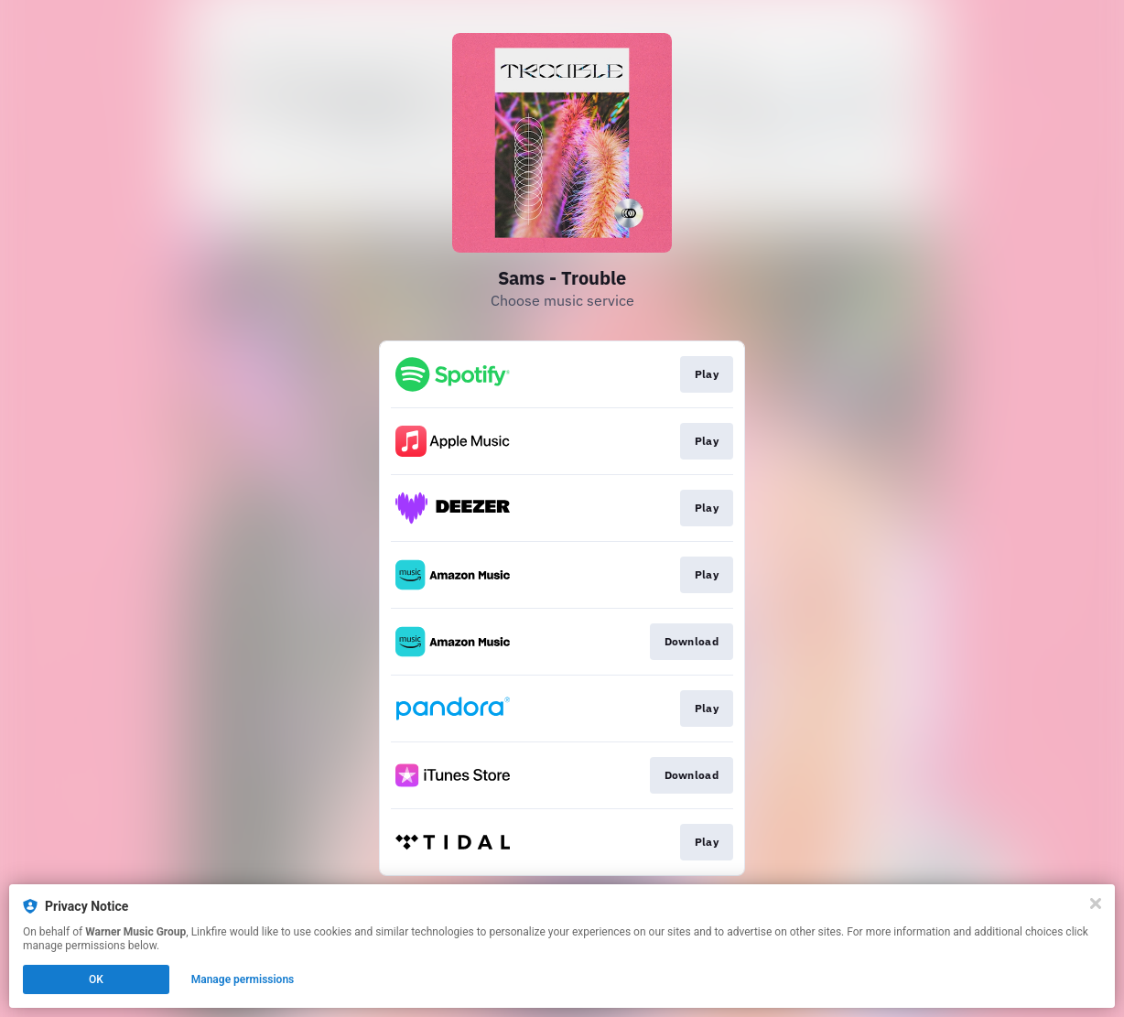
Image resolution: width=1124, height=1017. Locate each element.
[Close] (1095, 903)
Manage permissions (243, 979)
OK (96, 979)
